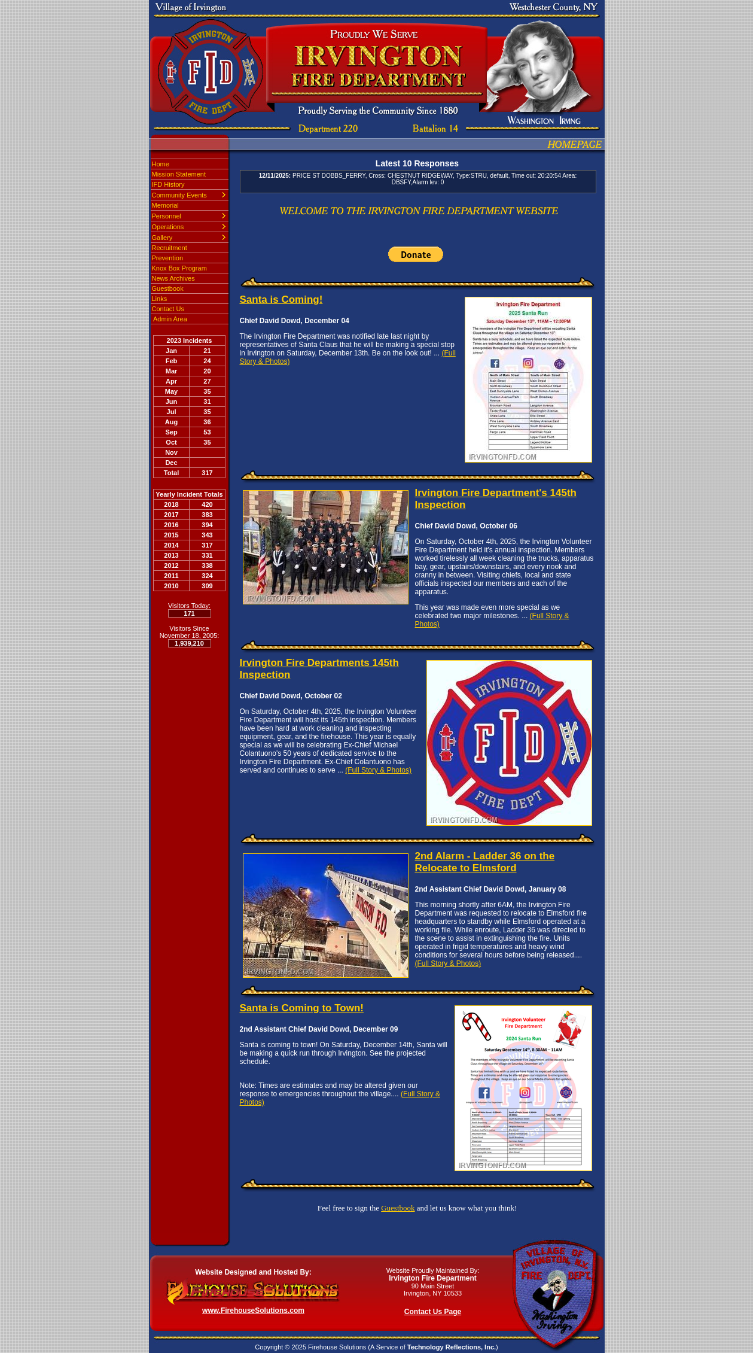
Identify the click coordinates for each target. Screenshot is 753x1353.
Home (160, 164)
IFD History (168, 184)
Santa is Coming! (281, 299)
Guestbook (168, 288)
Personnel (167, 216)
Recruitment (169, 247)
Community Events (179, 195)
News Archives (173, 278)
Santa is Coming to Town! (302, 1008)
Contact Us (168, 308)
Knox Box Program (179, 268)
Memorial (165, 205)
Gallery (162, 237)
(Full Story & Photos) (378, 770)
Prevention (168, 258)
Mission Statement (179, 174)
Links (159, 298)
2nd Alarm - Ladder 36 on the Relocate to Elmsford (485, 862)
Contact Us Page (432, 1312)
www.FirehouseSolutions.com (253, 1310)
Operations (168, 226)
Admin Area (169, 319)
